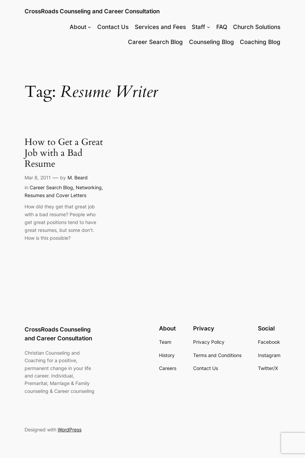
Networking (89, 187)
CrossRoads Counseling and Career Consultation (92, 11)
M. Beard (78, 177)
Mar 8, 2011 (38, 177)
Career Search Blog (51, 187)
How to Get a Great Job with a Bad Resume (64, 153)
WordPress (70, 429)
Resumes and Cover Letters (55, 195)
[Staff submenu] (208, 27)
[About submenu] (89, 27)
